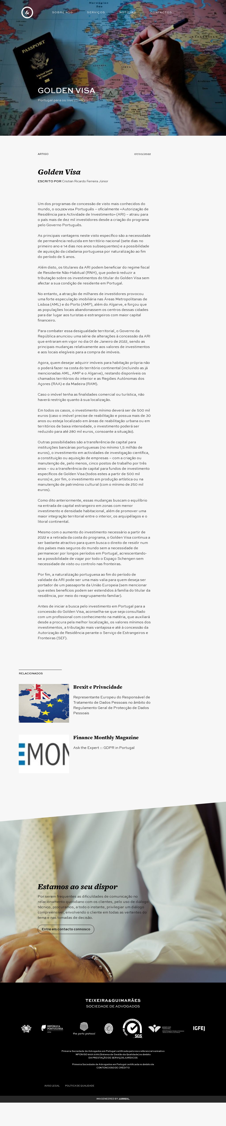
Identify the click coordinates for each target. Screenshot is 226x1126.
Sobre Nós (62, 12)
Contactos (163, 12)
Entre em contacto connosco (67, 970)
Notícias (129, 12)
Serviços (97, 12)
